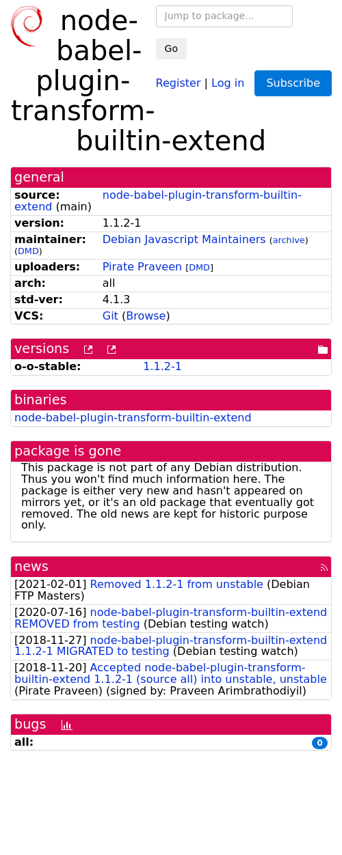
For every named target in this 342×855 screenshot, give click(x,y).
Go (171, 48)
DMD (28, 251)
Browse (146, 315)
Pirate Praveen (142, 266)
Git (110, 315)
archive (289, 240)
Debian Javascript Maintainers (184, 239)
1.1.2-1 (162, 366)
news (31, 566)
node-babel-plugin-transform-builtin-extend (158, 200)
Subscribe (293, 82)
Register (178, 82)
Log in (227, 82)
